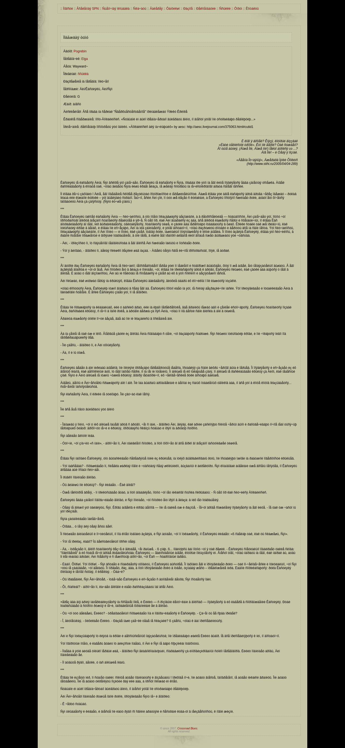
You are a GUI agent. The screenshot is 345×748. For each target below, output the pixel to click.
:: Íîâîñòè (66, 9)
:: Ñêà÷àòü (138, 9)
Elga (84, 59)
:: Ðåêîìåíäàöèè (204, 9)
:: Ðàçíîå (186, 9)
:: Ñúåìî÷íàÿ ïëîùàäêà (114, 9)
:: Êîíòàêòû (250, 9)
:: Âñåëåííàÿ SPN (86, 9)
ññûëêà (83, 74)
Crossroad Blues (187, 728)
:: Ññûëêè (223, 9)
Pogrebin (80, 51)
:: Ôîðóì (236, 9)
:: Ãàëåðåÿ (154, 9)
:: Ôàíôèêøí (171, 9)
